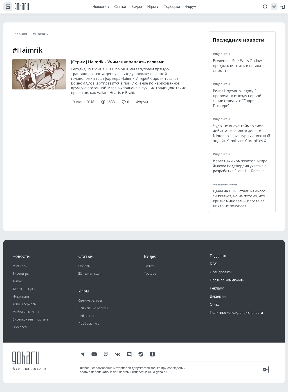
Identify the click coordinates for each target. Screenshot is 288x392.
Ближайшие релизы (93, 308)
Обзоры (84, 266)
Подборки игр (88, 323)
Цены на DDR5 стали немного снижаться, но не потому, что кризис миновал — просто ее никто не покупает (239, 198)
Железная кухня (225, 184)
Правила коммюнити (227, 280)
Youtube (150, 273)
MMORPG (19, 266)
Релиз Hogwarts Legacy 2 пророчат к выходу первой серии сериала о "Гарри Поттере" (237, 98)
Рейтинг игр (87, 316)
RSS (213, 264)
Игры (83, 291)
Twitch (149, 266)
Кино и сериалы (24, 304)
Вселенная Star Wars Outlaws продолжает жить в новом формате (238, 65)
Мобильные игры (25, 312)
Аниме (17, 281)
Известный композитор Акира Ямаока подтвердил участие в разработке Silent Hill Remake (240, 165)
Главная (19, 33)
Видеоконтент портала (30, 319)
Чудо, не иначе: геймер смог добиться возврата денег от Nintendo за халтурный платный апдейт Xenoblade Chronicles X (241, 133)
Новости (21, 256)
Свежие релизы (90, 300)
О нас (215, 304)
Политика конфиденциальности (236, 312)
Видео (150, 256)
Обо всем (19, 327)
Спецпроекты (221, 272)
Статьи (85, 256)
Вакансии (218, 296)
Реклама (217, 288)
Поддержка (219, 256)
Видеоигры (221, 54)
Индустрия (20, 296)
